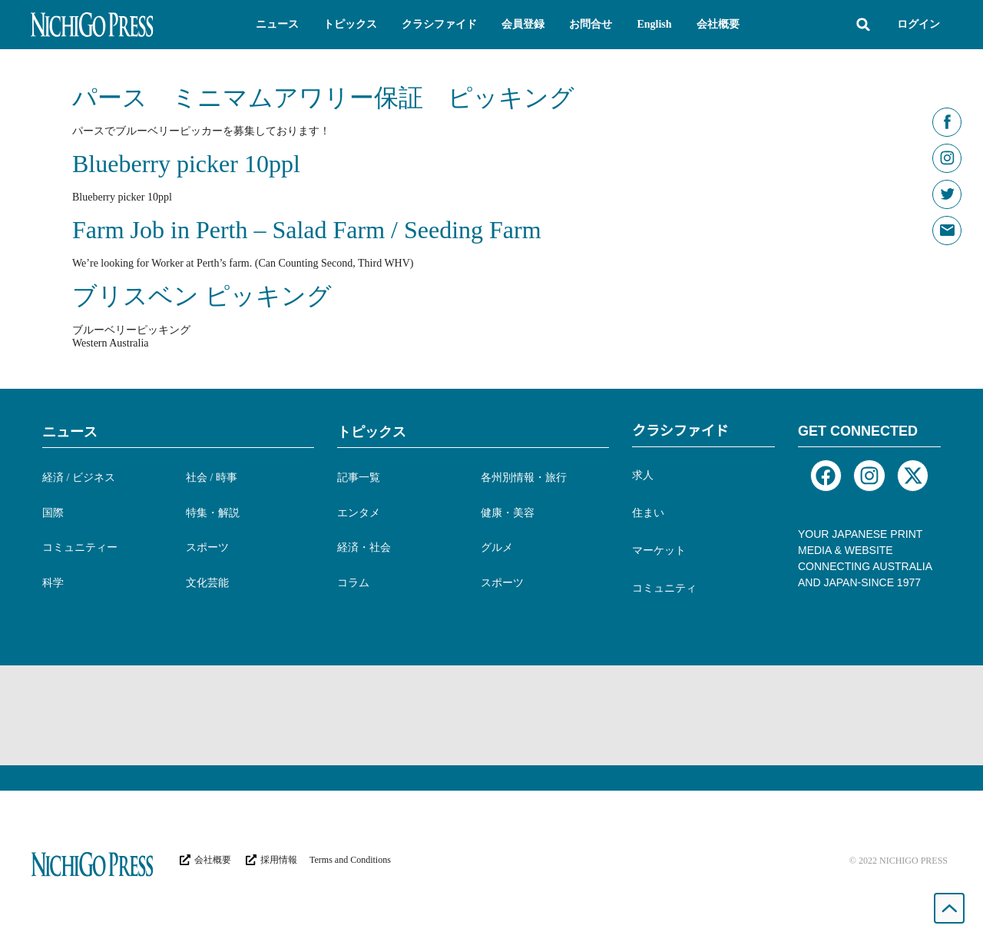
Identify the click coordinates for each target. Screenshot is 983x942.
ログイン (918, 24)
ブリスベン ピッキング (202, 296)
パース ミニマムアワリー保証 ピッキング (323, 97)
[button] (277, 24)
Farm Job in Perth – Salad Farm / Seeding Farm (306, 230)
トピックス (371, 431)
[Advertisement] (491, 715)
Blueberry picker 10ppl (186, 163)
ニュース (70, 431)
